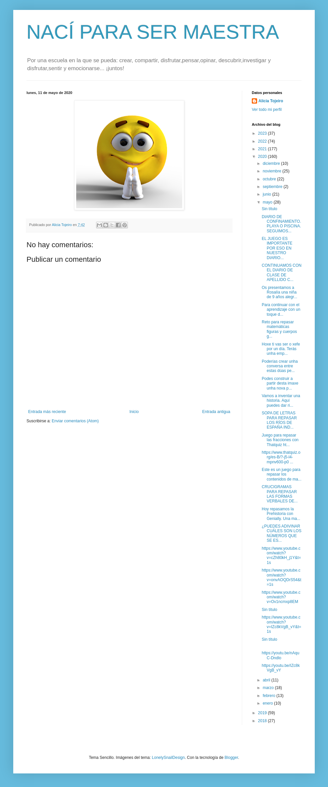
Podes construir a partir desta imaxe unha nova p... (280, 383)
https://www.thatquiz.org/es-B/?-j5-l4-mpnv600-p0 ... (281, 457)
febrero (269, 695)
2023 (263, 133)
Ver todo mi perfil (267, 109)
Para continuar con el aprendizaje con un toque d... (281, 309)
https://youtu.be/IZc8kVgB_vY (281, 667)
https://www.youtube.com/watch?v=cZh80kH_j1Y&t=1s (281, 555)
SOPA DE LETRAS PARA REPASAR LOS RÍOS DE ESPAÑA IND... (279, 420)
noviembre (272, 171)
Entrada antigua (216, 411)
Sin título (269, 209)
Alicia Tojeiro (270, 101)
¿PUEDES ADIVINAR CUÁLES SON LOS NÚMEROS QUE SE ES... (281, 533)
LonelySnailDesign (168, 757)
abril (267, 680)
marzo (269, 687)
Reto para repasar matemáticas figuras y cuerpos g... (279, 329)
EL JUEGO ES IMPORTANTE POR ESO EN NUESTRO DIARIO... (277, 248)
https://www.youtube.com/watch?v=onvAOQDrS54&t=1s (281, 577)
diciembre (272, 163)
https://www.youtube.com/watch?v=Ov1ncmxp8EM (281, 597)
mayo (268, 202)
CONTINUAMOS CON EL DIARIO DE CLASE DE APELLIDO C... (281, 272)
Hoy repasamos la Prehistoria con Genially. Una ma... (281, 514)
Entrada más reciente (47, 411)
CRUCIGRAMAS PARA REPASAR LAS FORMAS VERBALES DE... (280, 494)
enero (268, 703)
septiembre (273, 186)
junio (267, 194)
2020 (263, 156)
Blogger (231, 757)
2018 (263, 720)
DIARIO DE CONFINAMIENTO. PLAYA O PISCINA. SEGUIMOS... (281, 223)
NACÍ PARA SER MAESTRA (153, 32)
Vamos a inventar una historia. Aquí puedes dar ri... (281, 401)
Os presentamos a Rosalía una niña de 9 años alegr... (279, 292)
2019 (263, 713)
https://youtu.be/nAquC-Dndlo (280, 655)
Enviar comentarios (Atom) (75, 421)
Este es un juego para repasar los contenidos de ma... (281, 474)
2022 (263, 141)
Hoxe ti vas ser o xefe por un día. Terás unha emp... (281, 349)
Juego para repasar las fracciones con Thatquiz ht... (280, 440)
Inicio (134, 411)
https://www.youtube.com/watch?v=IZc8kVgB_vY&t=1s (281, 624)
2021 (263, 149)
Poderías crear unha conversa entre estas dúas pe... (280, 366)
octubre (270, 179)
